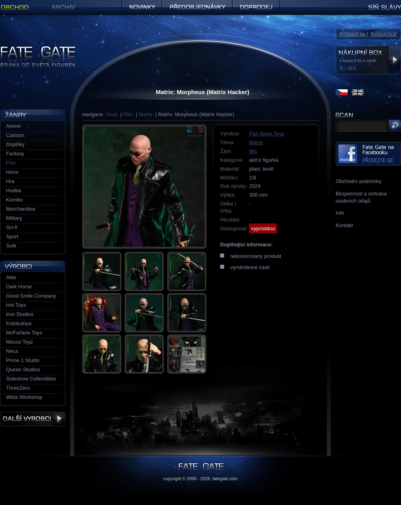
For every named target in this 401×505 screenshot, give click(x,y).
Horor (12, 172)
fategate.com (225, 478)
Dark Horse (19, 287)
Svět (11, 246)
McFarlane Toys (24, 333)
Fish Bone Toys (266, 134)
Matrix (145, 114)
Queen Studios (23, 369)
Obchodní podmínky (359, 181)
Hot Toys (16, 305)
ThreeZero (18, 388)
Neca (12, 351)
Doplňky (15, 144)
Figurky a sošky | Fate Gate (31, 49)
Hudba (13, 190)
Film (128, 114)
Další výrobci (32, 419)
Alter (11, 277)
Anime (13, 126)
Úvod (111, 114)
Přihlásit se (352, 34)
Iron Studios (19, 314)
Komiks (14, 200)
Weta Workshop (24, 397)
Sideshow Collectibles (31, 379)
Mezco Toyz (19, 342)
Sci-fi (11, 227)
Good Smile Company (31, 296)
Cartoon (15, 135)
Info (340, 213)
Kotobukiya (18, 323)
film (253, 151)
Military (14, 218)
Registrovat (384, 34)
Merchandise (20, 209)
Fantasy (15, 154)
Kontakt (344, 225)
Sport (12, 236)
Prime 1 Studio (23, 360)
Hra (10, 181)
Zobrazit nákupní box (394, 60)
